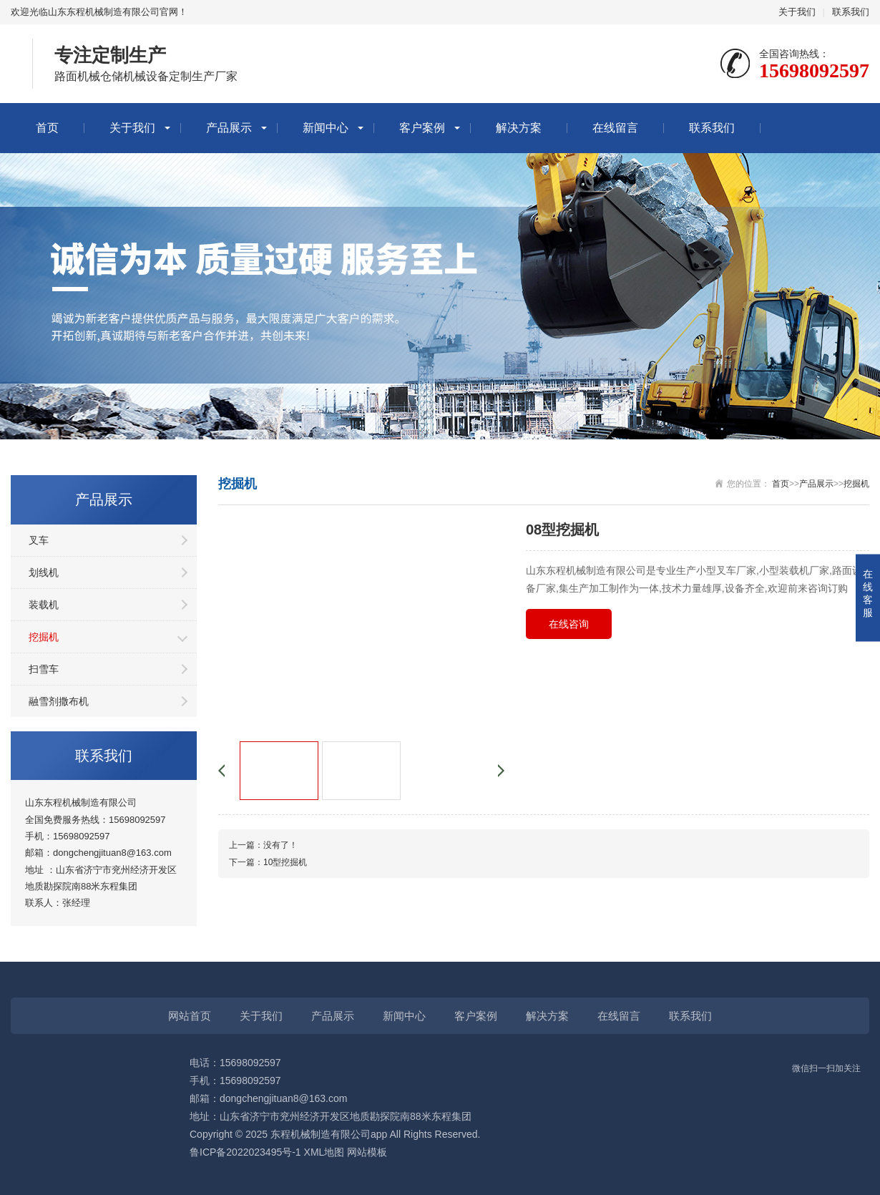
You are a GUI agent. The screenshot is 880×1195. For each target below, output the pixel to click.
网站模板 (367, 1152)
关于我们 (797, 11)
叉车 (39, 540)
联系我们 (850, 11)
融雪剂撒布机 (59, 701)
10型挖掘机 (285, 862)
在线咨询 (569, 624)
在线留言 (615, 128)
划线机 (44, 572)
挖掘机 (44, 637)
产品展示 (229, 128)
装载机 (44, 604)
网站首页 (189, 1016)
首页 (47, 128)
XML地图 (324, 1152)
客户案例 (422, 128)
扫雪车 (44, 669)
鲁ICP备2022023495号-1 (245, 1152)
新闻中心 (325, 128)
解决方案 (519, 128)
